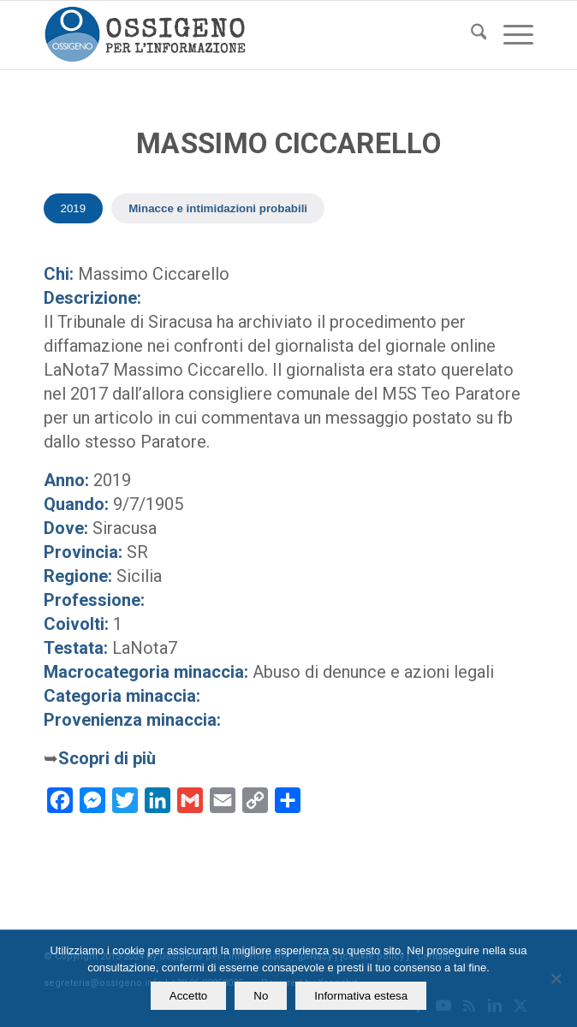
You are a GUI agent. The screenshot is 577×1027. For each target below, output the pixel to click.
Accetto (188, 995)
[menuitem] (470, 35)
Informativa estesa (360, 995)
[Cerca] (470, 35)
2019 (73, 208)
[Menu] (509, 35)
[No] (555, 978)
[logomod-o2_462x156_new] (240, 35)
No (260, 995)
